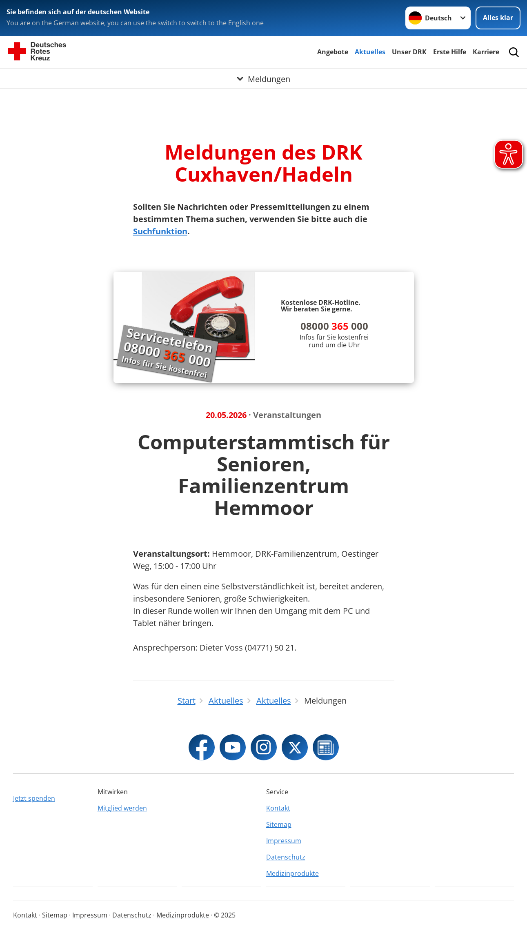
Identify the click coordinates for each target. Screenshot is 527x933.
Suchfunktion (160, 231)
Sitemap (278, 824)
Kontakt (278, 808)
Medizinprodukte (292, 873)
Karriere (486, 51)
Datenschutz (285, 857)
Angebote (332, 51)
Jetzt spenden (34, 798)
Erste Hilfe (449, 51)
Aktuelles (370, 51)
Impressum (283, 840)
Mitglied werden (122, 808)
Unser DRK (409, 51)
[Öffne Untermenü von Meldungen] (263, 79)
